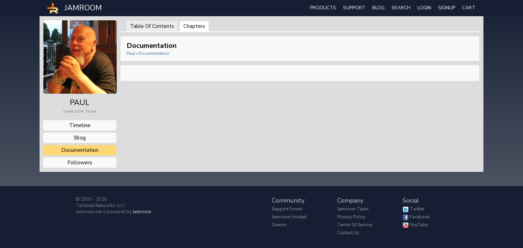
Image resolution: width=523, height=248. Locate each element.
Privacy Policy (351, 217)
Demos (279, 225)
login (424, 7)
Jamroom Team (353, 209)
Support (354, 7)
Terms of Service (354, 225)
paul (131, 53)
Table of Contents (152, 26)
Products (323, 7)
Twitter (417, 209)
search (401, 7)
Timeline (79, 125)
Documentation (154, 53)
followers (79, 162)
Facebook (419, 217)
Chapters (194, 26)
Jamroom (142, 212)
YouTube (419, 225)
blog (80, 138)
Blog (378, 7)
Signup (446, 7)
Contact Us (348, 233)
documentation (79, 150)
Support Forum (287, 209)
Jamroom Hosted (289, 217)
